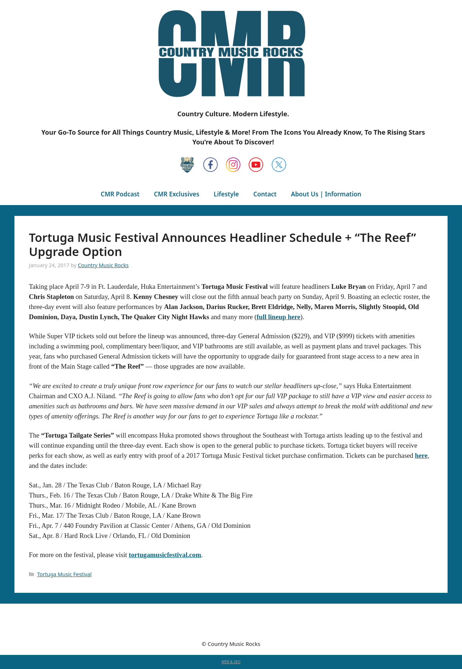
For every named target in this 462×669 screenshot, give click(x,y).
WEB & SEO (231, 661)
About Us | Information (326, 194)
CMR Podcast (120, 194)
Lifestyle (226, 194)
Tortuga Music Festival (64, 574)
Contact (264, 194)
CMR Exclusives (176, 194)
